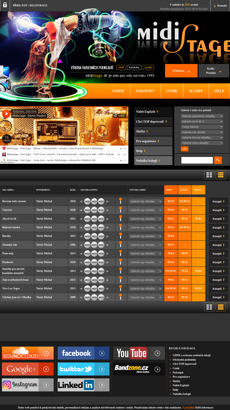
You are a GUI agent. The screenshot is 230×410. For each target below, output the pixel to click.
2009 (73, 297)
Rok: (73, 190)
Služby (176, 381)
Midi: (169, 190)
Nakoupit (178, 372)
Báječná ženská (11, 227)
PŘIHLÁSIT (20, 5)
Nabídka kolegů (182, 394)
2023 (73, 218)
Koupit (219, 201)
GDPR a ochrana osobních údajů (192, 355)
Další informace (204, 407)
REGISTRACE (39, 5)
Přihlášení (178, 70)
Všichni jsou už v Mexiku (16, 297)
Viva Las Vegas (11, 288)
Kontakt (222, 5)
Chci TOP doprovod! (184, 363)
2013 (73, 236)
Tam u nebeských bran (15, 279)
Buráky (6, 236)
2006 (73, 244)
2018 (73, 201)
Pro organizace (181, 376)
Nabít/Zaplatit (181, 385)
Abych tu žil (9, 218)
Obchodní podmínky (184, 359)
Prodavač (7, 262)
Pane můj (7, 253)
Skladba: (8, 190)
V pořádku (188, 407)
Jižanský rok (9, 244)
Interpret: (43, 190)
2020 (73, 209)
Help (175, 389)
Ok (184, 148)
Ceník (176, 368)
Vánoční (7, 209)
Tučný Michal (44, 201)
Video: (198, 190)
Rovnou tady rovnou (14, 201)
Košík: (211, 71)
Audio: (184, 190)
